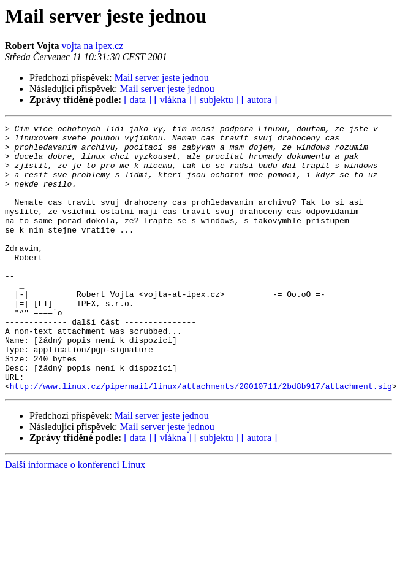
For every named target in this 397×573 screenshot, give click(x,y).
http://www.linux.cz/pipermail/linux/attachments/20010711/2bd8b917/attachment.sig (201, 439)
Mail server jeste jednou (162, 77)
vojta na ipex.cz (92, 45)
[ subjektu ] (216, 99)
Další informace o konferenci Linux (75, 518)
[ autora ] (259, 99)
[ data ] (137, 99)
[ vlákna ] (173, 99)
